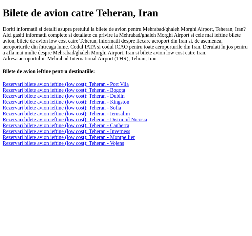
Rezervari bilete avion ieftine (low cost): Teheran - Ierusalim (66, 113)
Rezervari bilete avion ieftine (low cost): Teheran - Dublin (64, 96)
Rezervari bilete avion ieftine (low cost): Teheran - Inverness (66, 131)
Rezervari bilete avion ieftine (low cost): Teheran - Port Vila (66, 84)
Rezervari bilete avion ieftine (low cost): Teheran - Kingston (66, 102)
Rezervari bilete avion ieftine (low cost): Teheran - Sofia (62, 107)
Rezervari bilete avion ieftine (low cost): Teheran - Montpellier (69, 137)
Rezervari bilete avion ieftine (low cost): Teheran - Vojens (63, 143)
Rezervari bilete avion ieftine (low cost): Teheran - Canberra (66, 125)
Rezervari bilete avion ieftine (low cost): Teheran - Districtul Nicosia (75, 119)
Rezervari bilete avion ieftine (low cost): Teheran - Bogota (64, 90)
